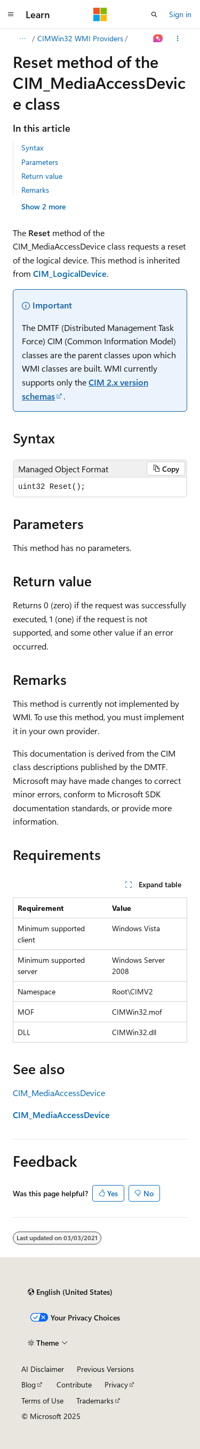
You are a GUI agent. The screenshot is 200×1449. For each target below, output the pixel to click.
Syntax (32, 147)
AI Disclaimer (42, 1369)
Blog (28, 1384)
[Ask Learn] (158, 38)
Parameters (39, 162)
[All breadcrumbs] (22, 38)
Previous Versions (105, 1369)
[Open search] (154, 14)
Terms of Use (42, 1400)
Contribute (74, 1384)
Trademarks (95, 1400)
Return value (41, 176)
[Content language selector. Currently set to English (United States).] (70, 1292)
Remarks (35, 190)
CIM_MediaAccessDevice (59, 1092)
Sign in (180, 14)
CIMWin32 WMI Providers (80, 38)
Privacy (116, 1384)
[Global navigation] (10, 14)
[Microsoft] (100, 14)
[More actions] (178, 38)
